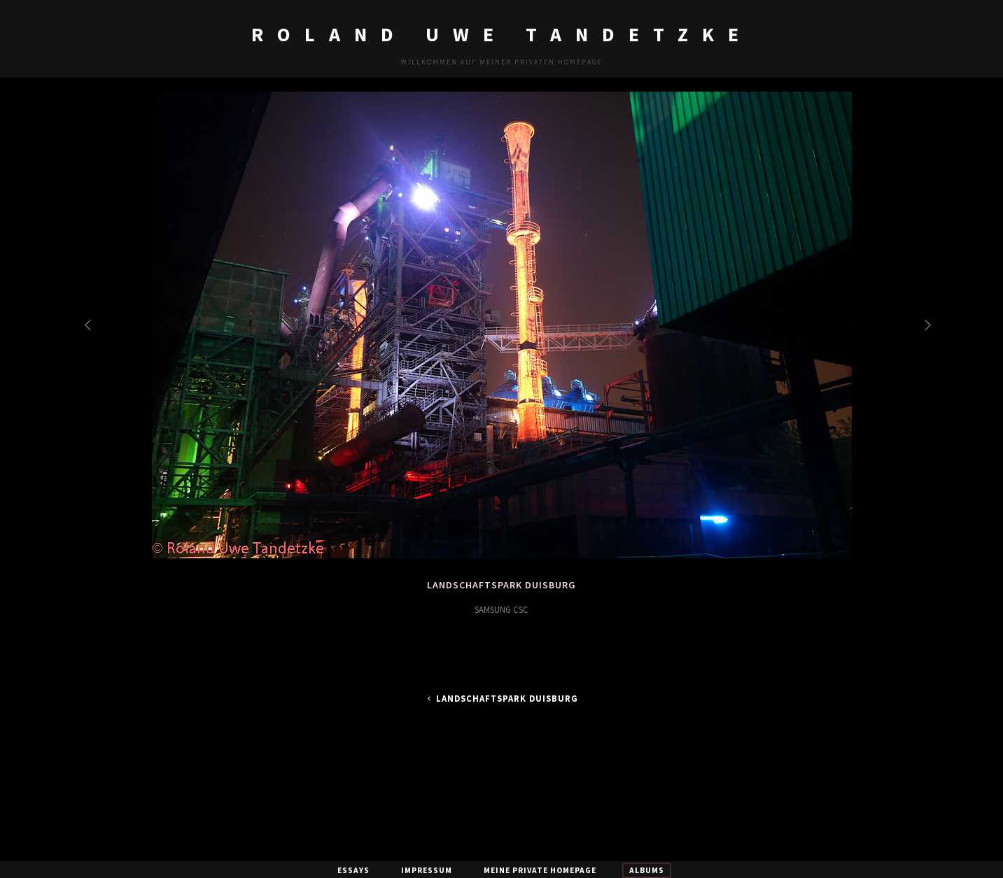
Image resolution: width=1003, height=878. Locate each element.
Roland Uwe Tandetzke (501, 34)
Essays (353, 870)
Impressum (426, 870)
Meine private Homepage (540, 870)
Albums (646, 870)
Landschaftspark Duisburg (501, 698)
